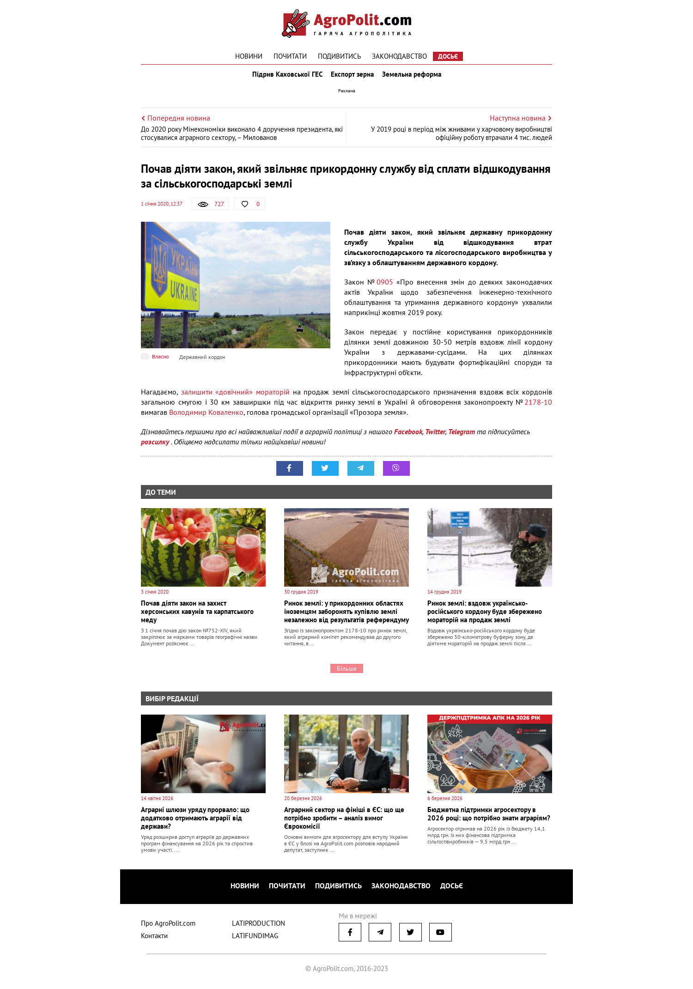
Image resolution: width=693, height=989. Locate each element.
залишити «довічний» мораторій (235, 398)
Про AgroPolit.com (168, 926)
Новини (248, 56)
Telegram (461, 438)
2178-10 (538, 408)
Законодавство (399, 56)
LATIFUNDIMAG (255, 938)
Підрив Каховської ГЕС (284, 77)
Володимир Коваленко (206, 418)
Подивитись (339, 56)
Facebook (408, 438)
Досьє (448, 56)
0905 (385, 288)
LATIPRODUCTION (258, 926)
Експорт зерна (352, 77)
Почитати (290, 56)
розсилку (156, 448)
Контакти (154, 938)
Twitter (435, 438)
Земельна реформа (414, 77)
